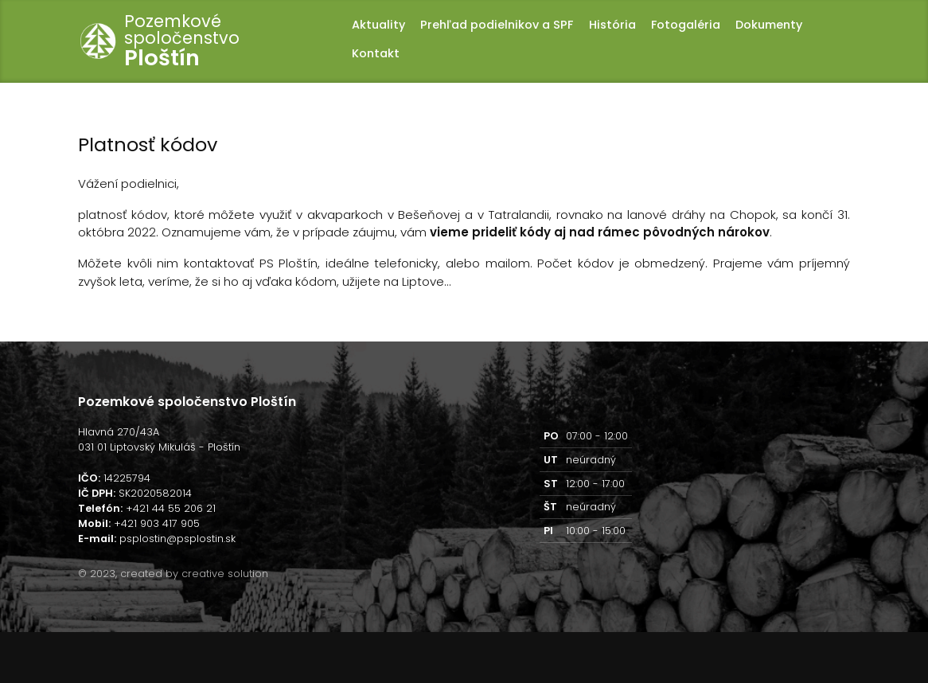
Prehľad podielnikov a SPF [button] (496, 25)
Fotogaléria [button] (685, 25)
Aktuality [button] (378, 25)
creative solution (224, 573)
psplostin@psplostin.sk (177, 538)
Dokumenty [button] (768, 25)
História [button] (612, 25)
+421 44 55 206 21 (171, 508)
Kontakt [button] (376, 53)
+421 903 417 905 (157, 523)
